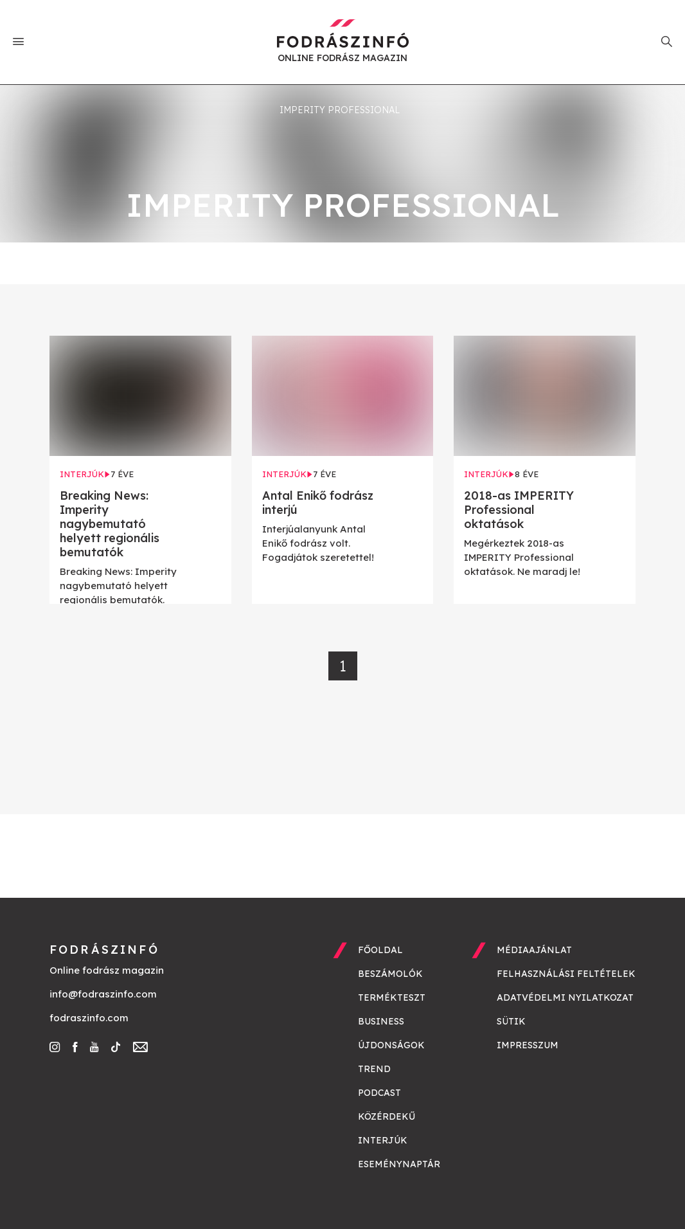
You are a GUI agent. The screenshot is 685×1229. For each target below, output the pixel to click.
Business (381, 1021)
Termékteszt (391, 997)
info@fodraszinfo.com (103, 994)
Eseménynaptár (399, 1164)
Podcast (379, 1092)
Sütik (511, 1021)
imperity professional (340, 110)
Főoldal (380, 950)
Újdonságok (391, 1045)
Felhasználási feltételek (566, 973)
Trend (374, 1069)
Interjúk (382, 1140)
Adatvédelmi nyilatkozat (565, 997)
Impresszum (527, 1045)
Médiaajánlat (534, 950)
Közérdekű (386, 1116)
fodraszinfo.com (89, 1018)
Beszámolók (390, 973)
